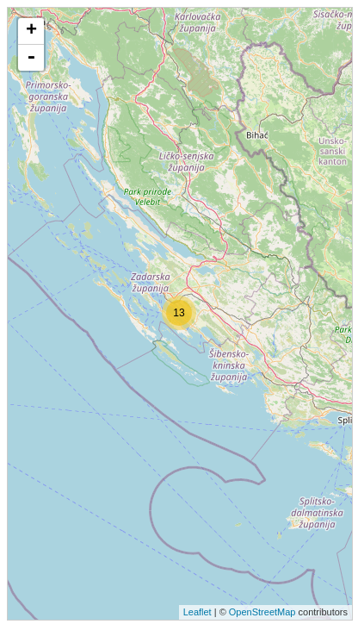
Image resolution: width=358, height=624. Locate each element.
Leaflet (197, 612)
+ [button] (31, 31)
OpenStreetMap (262, 612)
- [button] (31, 58)
